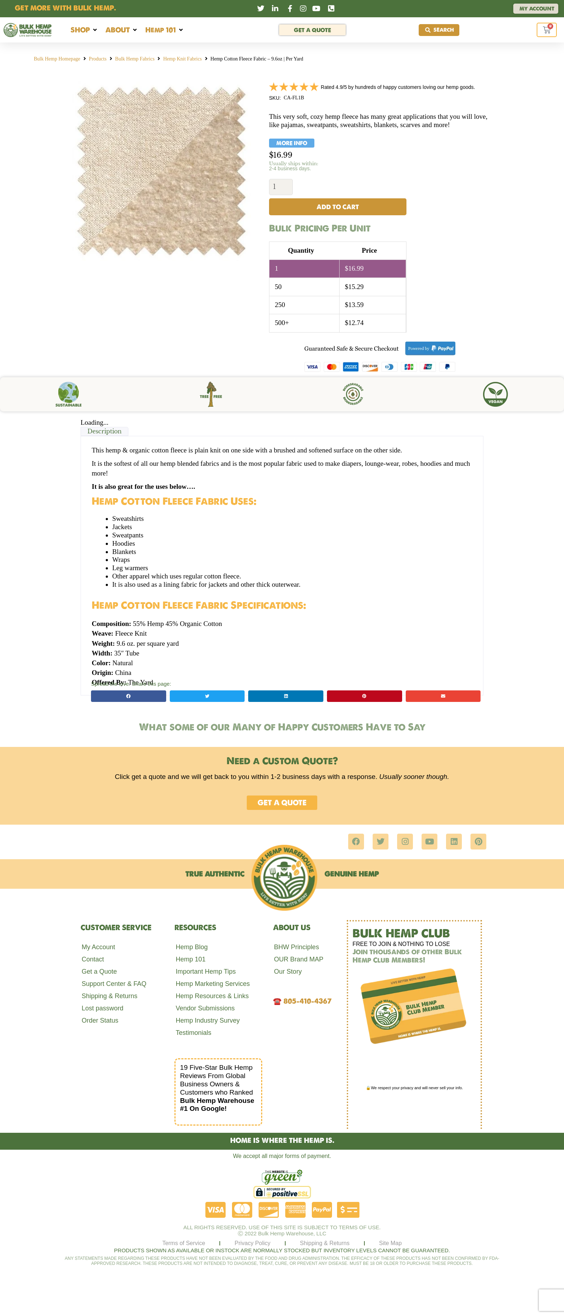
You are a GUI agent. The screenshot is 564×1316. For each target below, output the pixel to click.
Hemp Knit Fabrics (182, 59)
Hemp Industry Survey (208, 1020)
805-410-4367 (307, 1001)
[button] (84, 30)
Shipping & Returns (109, 996)
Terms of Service (183, 1243)
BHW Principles (296, 947)
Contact (93, 959)
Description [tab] (104, 431)
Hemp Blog (192, 947)
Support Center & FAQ (114, 984)
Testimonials (193, 1033)
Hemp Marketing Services (213, 984)
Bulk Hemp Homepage (57, 59)
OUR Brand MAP (298, 959)
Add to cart (338, 207)
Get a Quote (99, 971)
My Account (98, 947)
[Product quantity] (281, 187)
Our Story (288, 971)
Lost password (102, 1008)
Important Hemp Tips (206, 971)
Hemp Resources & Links (212, 996)
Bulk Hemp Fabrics (135, 59)
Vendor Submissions (205, 1008)
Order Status (100, 1020)
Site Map (390, 1243)
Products (97, 59)
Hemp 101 (190, 959)
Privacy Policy (252, 1243)
